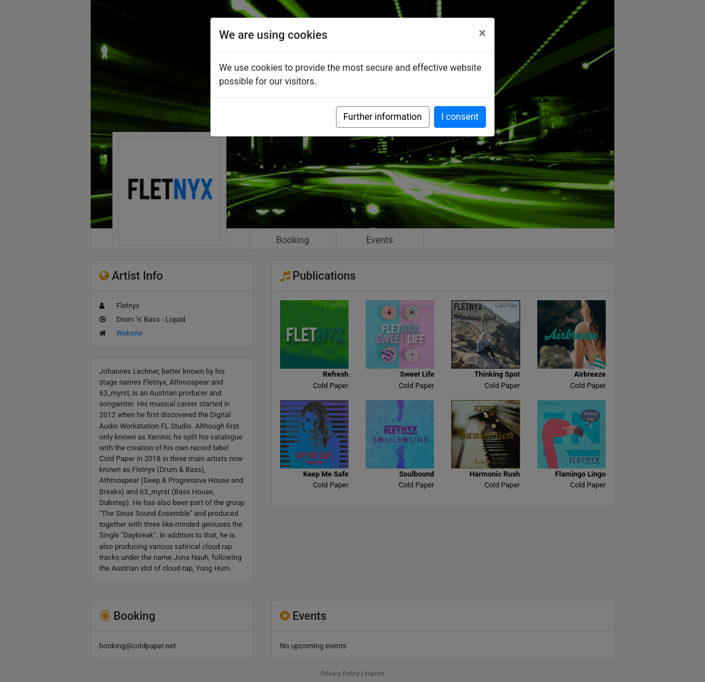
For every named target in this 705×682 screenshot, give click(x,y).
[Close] (482, 33)
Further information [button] (382, 116)
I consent (460, 116)
